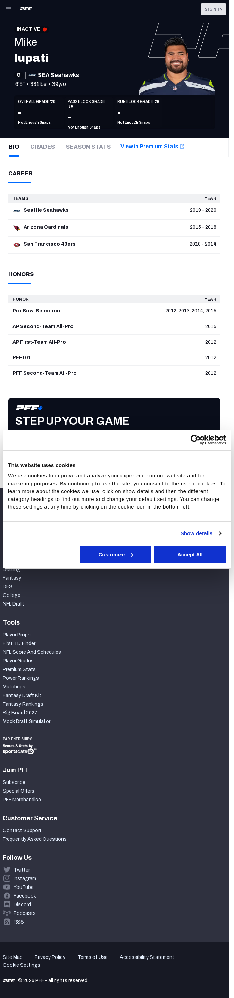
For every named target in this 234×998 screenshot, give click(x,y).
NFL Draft (13, 604)
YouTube (24, 887)
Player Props (17, 634)
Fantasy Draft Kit (22, 695)
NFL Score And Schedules (32, 652)
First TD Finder (19, 643)
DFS (7, 586)
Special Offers (18, 791)
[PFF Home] (26, 9)
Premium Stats (19, 669)
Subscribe (14, 782)
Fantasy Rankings (23, 704)
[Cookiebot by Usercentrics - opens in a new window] (195, 439)
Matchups (14, 686)
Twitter (22, 870)
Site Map (13, 957)
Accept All (190, 554)
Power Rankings (21, 678)
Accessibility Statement (147, 957)
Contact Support (22, 830)
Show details (197, 533)
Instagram (25, 878)
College (11, 595)
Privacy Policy (50, 957)
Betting (11, 569)
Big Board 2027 (20, 712)
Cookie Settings (21, 965)
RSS (19, 922)
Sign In (213, 9)
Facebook (25, 896)
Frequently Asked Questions (35, 839)
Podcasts (25, 913)
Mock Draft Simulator (26, 721)
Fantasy (12, 578)
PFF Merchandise (22, 799)
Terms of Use (92, 957)
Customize (115, 554)
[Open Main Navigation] (8, 9)
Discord (22, 904)
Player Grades (18, 660)
